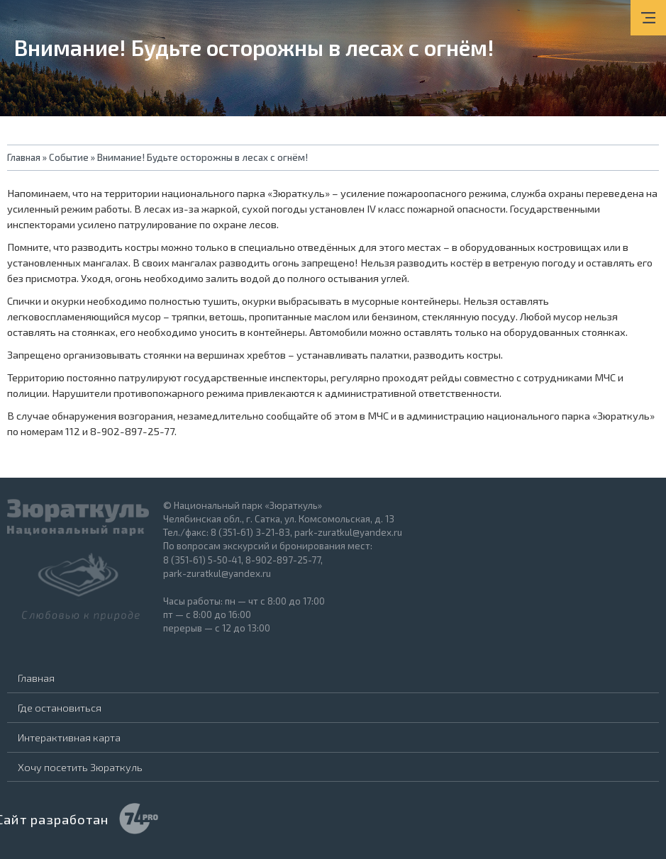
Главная (36, 677)
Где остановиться (59, 707)
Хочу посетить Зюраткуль (80, 766)
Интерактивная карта (69, 737)
